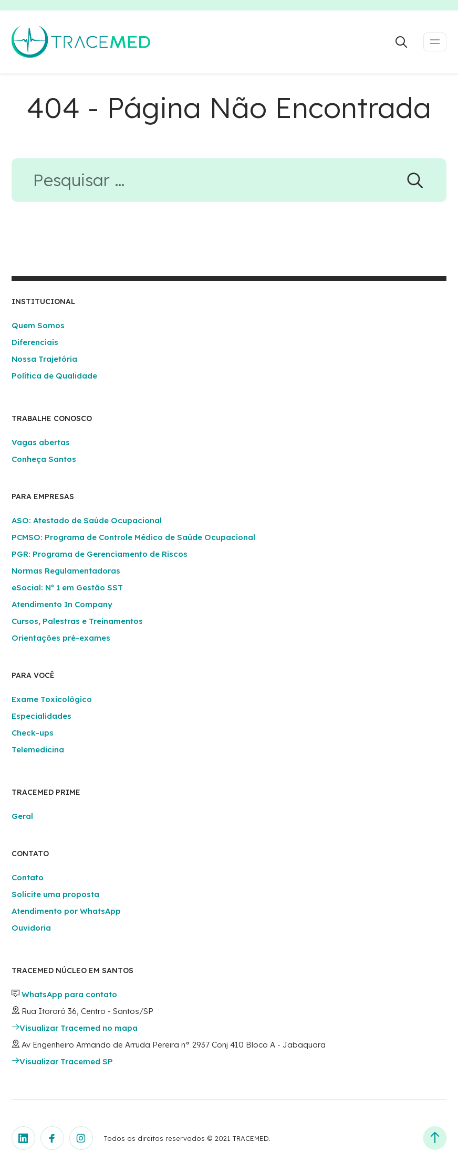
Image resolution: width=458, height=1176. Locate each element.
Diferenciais (35, 342)
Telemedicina (38, 749)
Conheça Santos (44, 459)
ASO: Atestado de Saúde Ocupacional (87, 520)
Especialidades (41, 716)
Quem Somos (38, 325)
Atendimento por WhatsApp (66, 911)
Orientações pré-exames (61, 638)
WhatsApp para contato (69, 994)
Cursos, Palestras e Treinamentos (77, 621)
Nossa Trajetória (44, 359)
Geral (22, 816)
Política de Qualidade (54, 376)
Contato (28, 877)
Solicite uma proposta (55, 894)
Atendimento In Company (62, 604)
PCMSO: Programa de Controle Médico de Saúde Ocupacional (133, 537)
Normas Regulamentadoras (66, 571)
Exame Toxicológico (52, 699)
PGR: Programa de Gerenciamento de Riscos (100, 554)
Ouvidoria (31, 928)
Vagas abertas (41, 442)
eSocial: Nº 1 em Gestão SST (67, 587)
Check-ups (33, 733)
